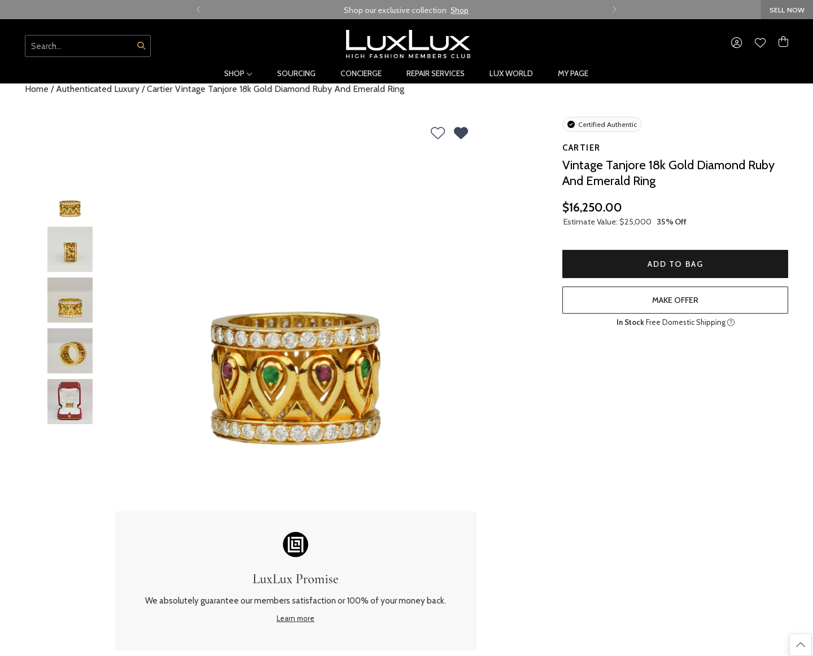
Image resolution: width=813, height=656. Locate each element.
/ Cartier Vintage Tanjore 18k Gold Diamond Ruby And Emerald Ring (273, 88)
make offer (675, 300)
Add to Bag (675, 264)
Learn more (295, 618)
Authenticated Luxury (97, 88)
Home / (39, 88)
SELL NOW (787, 10)
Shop (460, 10)
